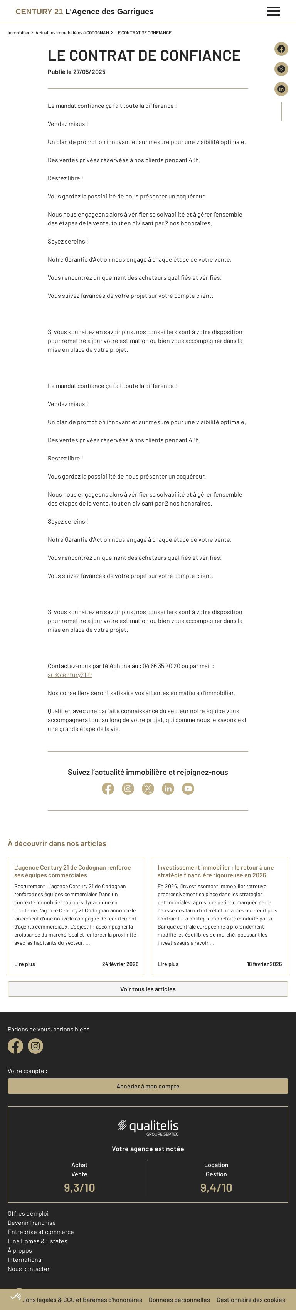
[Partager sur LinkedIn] (281, 89)
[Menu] (274, 10)
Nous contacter (29, 1268)
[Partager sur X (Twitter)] (281, 69)
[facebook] (15, 1046)
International (25, 1259)
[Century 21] (84, 11)
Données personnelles (179, 1299)
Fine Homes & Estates (37, 1240)
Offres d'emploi (28, 1213)
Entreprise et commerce (41, 1231)
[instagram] (35, 1046)
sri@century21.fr (70, 674)
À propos (20, 1250)
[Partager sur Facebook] (281, 49)
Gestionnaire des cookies (251, 1299)
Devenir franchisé (32, 1222)
